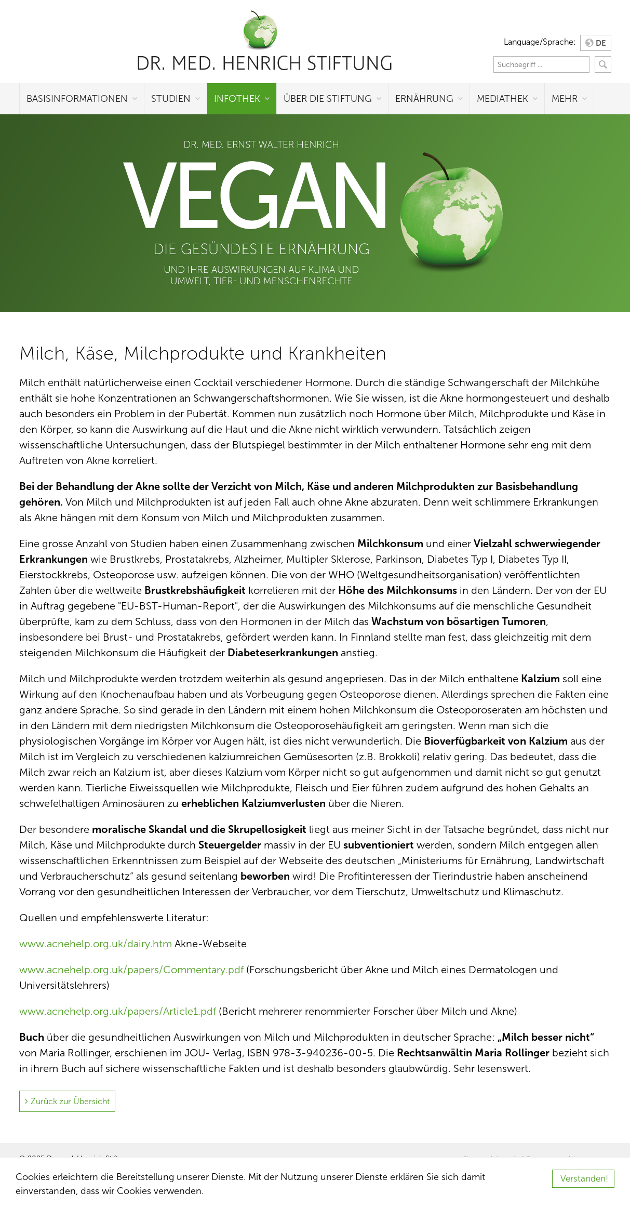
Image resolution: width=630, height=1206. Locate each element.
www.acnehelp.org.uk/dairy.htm (95, 943)
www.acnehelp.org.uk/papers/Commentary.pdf (131, 969)
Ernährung (424, 99)
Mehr (565, 99)
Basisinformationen (77, 99)
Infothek (237, 99)
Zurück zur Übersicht (70, 1101)
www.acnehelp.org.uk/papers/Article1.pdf (117, 1011)
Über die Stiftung (328, 99)
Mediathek (502, 99)
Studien (171, 99)
